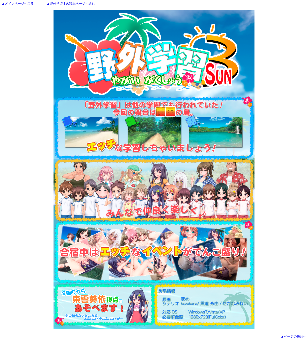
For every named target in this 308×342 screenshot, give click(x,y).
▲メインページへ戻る (18, 3)
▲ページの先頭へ (293, 336)
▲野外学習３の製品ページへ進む (71, 3)
